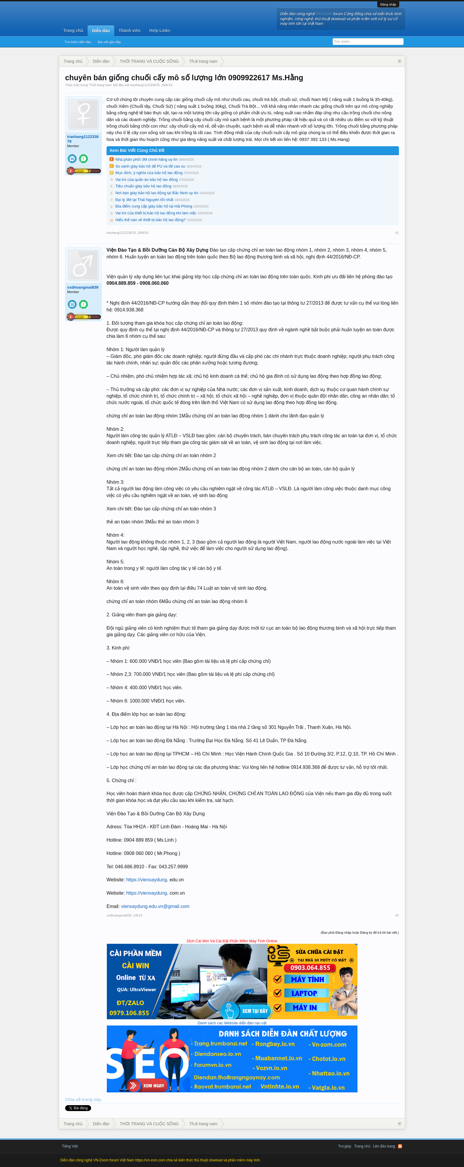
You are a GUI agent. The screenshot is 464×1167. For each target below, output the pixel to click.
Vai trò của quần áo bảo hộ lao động (146, 179)
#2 (397, 915)
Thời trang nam (100, 85)
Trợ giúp (344, 1146)
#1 (397, 232)
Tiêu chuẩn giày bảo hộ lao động (143, 186)
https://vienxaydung (146, 879)
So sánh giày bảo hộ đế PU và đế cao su (150, 166)
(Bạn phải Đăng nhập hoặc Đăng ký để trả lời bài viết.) (360, 932)
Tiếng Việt (70, 1146)
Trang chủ (73, 30)
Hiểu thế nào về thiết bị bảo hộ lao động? (150, 220)
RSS (400, 1146)
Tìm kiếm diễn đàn (78, 42)
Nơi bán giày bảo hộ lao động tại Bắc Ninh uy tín (156, 193)
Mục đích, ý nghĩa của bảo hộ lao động (149, 173)
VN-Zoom (324, 14)
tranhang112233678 (144, 85)
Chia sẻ (73, 1099)
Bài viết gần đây (109, 42)
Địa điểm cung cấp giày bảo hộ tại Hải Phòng (153, 206)
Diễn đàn (100, 30)
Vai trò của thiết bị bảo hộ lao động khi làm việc (155, 213)
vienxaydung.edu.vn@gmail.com (155, 906)
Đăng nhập (388, 4)
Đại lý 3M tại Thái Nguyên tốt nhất (144, 199)
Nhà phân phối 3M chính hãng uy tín (146, 159)
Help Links (159, 30)
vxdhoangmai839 (83, 287)
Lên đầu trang (384, 1146)
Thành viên (130, 30)
